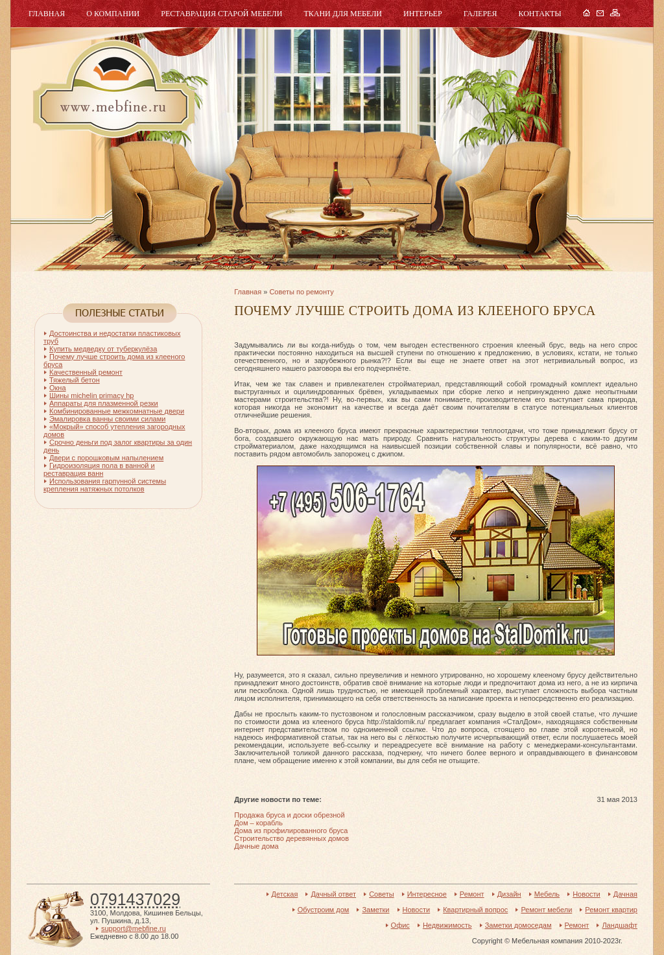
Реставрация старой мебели (221, 13)
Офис (400, 925)
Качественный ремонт (86, 372)
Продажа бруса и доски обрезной (289, 815)
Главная (47, 13)
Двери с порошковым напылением (106, 458)
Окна (57, 388)
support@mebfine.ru (133, 928)
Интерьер (422, 13)
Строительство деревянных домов (291, 838)
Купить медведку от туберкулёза (103, 349)
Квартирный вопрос (475, 910)
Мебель (112, 89)
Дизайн (509, 894)
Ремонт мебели (546, 910)
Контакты (539, 13)
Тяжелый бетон (74, 380)
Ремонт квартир (611, 910)
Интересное (427, 894)
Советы (381, 894)
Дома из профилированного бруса (291, 830)
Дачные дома (256, 846)
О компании (112, 13)
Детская (285, 894)
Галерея (480, 13)
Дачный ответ (333, 894)
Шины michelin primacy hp (91, 395)
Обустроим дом (324, 910)
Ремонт (472, 894)
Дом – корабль (258, 823)
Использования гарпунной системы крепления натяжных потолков (104, 485)
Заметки (375, 910)
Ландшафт (619, 925)
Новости (586, 894)
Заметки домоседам (518, 925)
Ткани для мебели (342, 13)
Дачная (625, 894)
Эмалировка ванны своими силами (107, 419)
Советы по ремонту (301, 292)
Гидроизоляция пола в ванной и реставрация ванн (99, 469)
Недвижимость (447, 925)
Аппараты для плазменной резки (103, 403)
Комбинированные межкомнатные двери (116, 411)
